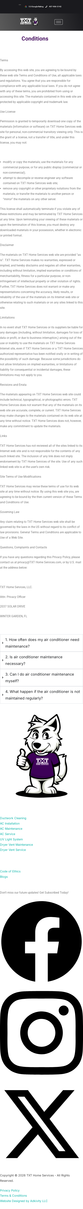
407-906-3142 (53, 7)
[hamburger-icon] (58, 22)
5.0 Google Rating (34, 7)
